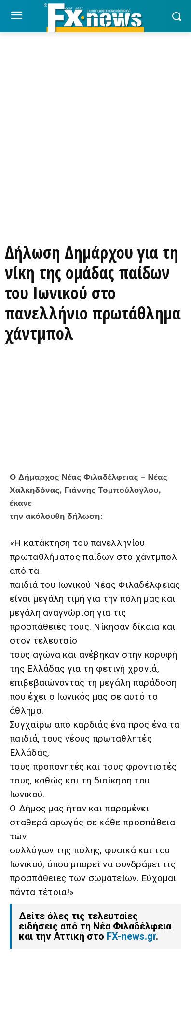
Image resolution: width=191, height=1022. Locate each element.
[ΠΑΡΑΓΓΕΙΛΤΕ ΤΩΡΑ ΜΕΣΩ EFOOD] (95, 205)
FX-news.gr (131, 936)
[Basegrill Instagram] (95, 162)
